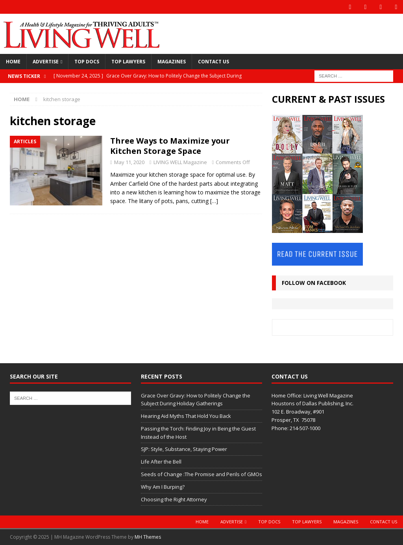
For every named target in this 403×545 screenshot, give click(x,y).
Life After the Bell (161, 461)
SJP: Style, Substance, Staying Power (184, 449)
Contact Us (213, 61)
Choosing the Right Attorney (174, 499)
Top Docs (86, 61)
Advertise (46, 61)
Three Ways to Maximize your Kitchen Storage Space (170, 145)
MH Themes (148, 537)
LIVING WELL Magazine (180, 162)
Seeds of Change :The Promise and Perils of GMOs (201, 474)
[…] (214, 201)
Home (13, 61)
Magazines (171, 61)
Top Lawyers (128, 61)
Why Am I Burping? (163, 486)
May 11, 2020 (129, 162)
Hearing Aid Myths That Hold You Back (186, 415)
